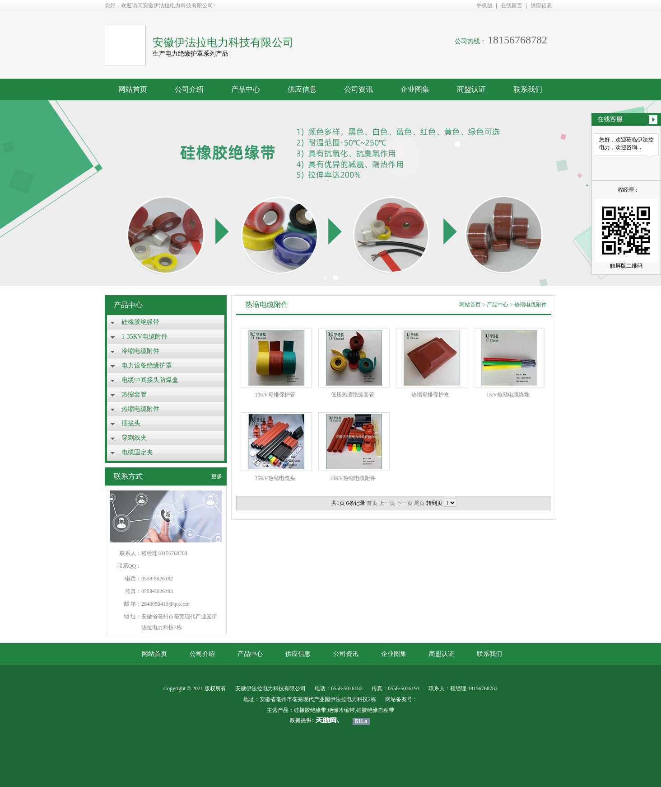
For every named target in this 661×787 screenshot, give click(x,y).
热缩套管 (134, 394)
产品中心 (245, 89)
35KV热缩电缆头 (275, 478)
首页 (372, 503)
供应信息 (541, 5)
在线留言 (511, 5)
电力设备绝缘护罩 (146, 365)
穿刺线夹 (134, 437)
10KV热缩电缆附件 (352, 478)
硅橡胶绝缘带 (140, 322)
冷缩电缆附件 (140, 351)
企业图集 (414, 89)
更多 (216, 476)
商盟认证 (471, 89)
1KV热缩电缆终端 (507, 394)
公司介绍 (189, 89)
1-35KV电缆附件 (144, 336)
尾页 (419, 503)
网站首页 (132, 89)
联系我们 (527, 89)
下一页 (404, 503)
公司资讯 (358, 89)
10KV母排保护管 (275, 394)
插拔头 (130, 423)
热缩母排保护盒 (430, 394)
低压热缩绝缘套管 (352, 394)
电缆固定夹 (137, 452)
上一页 (387, 503)
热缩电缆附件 (140, 408)
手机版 (484, 5)
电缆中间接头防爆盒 (149, 380)
